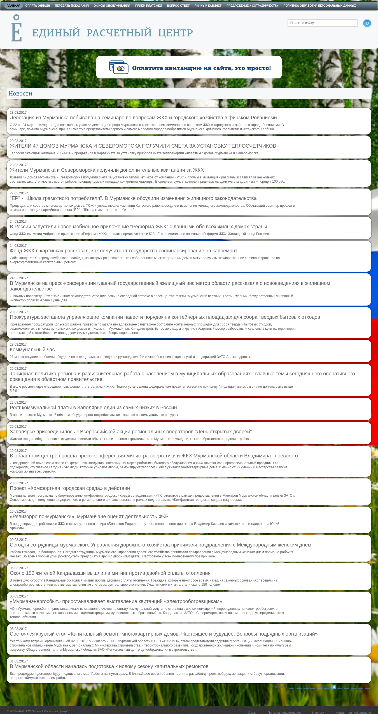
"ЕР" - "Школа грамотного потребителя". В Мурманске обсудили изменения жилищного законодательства (133, 198)
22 (346, 687)
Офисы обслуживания (112, 5)
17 (312, 687)
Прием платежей (148, 5)
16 (306, 687)
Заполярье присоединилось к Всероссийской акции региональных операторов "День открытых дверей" (131, 431)
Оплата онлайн (37, 5)
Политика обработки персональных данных (319, 5)
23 (353, 687)
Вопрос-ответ (178, 5)
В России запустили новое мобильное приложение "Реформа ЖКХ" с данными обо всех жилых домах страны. (139, 226)
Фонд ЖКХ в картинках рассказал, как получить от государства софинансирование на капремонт (123, 250)
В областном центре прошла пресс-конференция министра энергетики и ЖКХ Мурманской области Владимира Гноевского (154, 456)
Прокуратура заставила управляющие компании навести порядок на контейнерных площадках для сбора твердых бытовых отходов (165, 317)
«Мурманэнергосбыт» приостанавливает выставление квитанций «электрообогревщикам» (116, 601)
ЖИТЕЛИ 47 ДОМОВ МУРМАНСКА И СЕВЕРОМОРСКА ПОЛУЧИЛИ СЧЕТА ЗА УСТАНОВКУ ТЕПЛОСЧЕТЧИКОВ (143, 146)
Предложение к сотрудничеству (252, 5)
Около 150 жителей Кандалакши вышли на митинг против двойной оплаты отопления (110, 573)
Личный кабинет (208, 5)
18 (319, 687)
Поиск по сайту (302, 23)
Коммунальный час (32, 349)
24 (360, 687)
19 (326, 687)
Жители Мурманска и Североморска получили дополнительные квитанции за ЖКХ (107, 170)
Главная (13, 5)
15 (299, 687)
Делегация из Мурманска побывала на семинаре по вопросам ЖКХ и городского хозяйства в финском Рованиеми (143, 117)
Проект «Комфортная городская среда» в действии (70, 488)
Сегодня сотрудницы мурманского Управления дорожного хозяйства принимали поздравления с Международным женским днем (160, 545)
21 (340, 687)
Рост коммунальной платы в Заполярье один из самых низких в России (93, 407)
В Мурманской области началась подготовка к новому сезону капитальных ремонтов (109, 666)
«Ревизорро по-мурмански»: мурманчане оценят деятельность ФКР (89, 516)
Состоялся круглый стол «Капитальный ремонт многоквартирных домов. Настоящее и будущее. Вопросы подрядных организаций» (164, 634)
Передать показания (72, 5)
